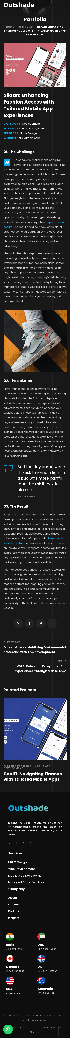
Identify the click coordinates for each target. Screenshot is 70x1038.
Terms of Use (18, 1027)
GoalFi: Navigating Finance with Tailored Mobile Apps (33, 776)
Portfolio (25, 27)
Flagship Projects (17, 766)
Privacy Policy (52, 1027)
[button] (17, 862)
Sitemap (35, 1032)
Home (10, 27)
